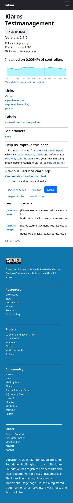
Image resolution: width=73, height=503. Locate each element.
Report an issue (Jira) (17, 104)
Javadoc (9, 108)
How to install (17, 32)
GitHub (9, 96)
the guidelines (56, 162)
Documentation (17, 189)
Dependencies (16, 196)
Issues (50, 189)
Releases (36, 189)
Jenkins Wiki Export (52, 150)
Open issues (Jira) (15, 100)
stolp (8, 136)
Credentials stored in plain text (25, 176)
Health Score (37, 196)
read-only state (13, 158)
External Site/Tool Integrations (22, 122)
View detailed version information (24, 82)
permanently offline (32, 154)
